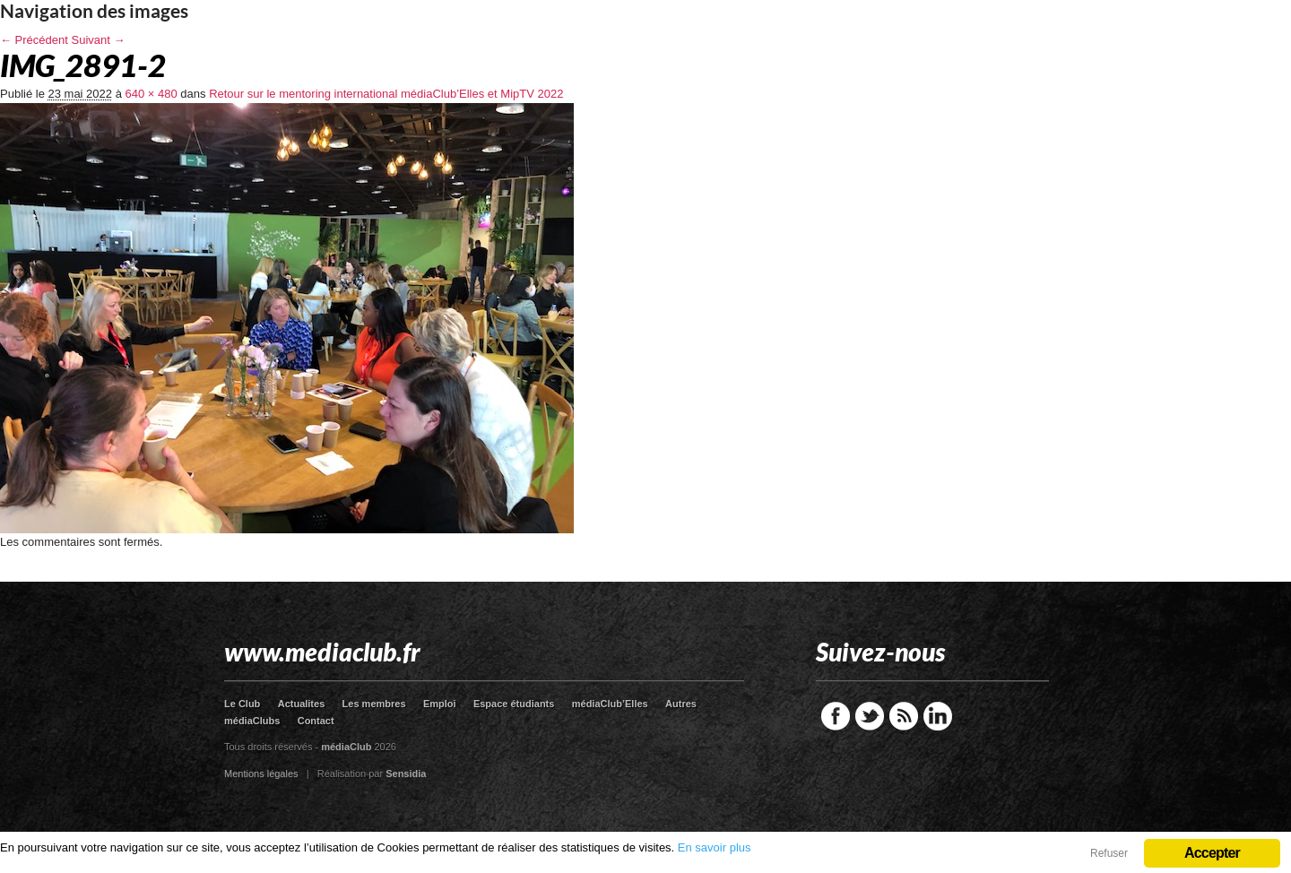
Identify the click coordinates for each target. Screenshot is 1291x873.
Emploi (439, 703)
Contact (316, 720)
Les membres (374, 703)
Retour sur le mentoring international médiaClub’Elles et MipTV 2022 (386, 93)
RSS (903, 716)
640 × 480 (152, 93)
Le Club (242, 703)
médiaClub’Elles (610, 703)
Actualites (301, 703)
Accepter (1212, 852)
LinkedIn (937, 716)
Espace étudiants (513, 703)
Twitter (869, 716)
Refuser (1109, 853)
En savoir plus (714, 847)
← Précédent (34, 40)
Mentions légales (261, 773)
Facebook (835, 716)
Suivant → (99, 40)
